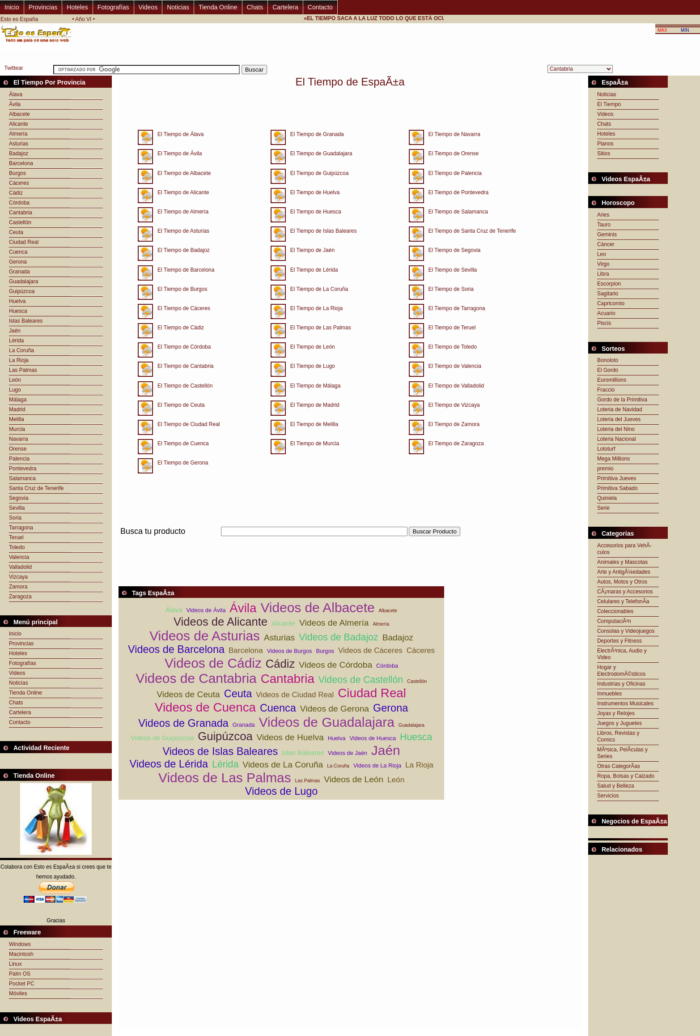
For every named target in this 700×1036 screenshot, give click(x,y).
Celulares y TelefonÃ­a (623, 601)
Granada (19, 272)
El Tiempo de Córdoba (182, 347)
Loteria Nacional (616, 439)
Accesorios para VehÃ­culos (624, 548)
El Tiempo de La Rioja (314, 308)
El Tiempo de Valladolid (454, 386)
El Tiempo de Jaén (310, 250)
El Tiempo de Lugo (310, 366)
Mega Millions (613, 459)
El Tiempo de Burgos (180, 289)
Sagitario (607, 293)
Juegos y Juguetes (619, 723)
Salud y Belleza (615, 786)
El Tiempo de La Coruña (317, 289)
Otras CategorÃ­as (618, 766)
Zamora (18, 587)
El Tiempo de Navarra (452, 134)
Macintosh (21, 954)
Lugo (15, 390)
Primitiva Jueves (616, 478)
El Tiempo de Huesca (313, 212)
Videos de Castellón (360, 679)
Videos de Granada (183, 723)
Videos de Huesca (372, 738)
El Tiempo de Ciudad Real (186, 424)
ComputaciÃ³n (614, 621)
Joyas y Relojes (616, 713)
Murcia (17, 429)
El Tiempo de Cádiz (178, 327)
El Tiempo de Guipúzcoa (317, 173)
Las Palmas (23, 370)
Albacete (19, 114)
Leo (601, 254)
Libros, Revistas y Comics (618, 736)
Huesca (18, 311)
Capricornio (610, 303)
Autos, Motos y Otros (622, 582)
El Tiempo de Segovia (452, 250)
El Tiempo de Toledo (450, 347)
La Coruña (21, 350)
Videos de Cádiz (213, 663)
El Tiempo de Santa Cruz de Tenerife (470, 231)
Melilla (16, 419)
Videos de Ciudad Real (295, 695)
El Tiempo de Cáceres (181, 308)
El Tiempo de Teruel (450, 327)
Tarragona (21, 527)
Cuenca (18, 252)
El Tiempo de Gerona (180, 463)
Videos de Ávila (205, 610)
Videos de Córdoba (335, 664)
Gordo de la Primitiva (622, 399)
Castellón (20, 222)
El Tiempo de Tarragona (454, 308)
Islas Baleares (25, 321)
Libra (603, 274)
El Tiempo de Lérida (312, 270)
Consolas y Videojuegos (626, 631)
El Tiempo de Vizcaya (452, 405)
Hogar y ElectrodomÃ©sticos (621, 670)
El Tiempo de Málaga (313, 386)
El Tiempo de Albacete (182, 173)
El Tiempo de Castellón (182, 386)
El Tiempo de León (310, 347)
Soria (15, 518)
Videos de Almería (334, 622)
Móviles (18, 993)
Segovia (18, 498)
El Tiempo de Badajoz (181, 250)
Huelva (17, 301)
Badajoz (18, 153)
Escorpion (609, 284)
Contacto (320, 7)
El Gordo (607, 370)
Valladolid (20, 567)
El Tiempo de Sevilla (450, 270)
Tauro (604, 225)
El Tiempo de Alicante (181, 192)
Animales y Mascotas (622, 562)
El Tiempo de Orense (451, 153)
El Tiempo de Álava (178, 134)
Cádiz (16, 193)
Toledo (17, 547)
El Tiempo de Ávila (177, 153)
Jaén (15, 331)
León (15, 380)
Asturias (18, 144)
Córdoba (19, 203)
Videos (148, 7)
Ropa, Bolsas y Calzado (625, 776)
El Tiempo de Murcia (312, 443)
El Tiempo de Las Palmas (318, 327)
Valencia (19, 557)
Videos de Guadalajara (327, 722)
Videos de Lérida (168, 764)
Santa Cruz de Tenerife (36, 488)
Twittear (13, 68)
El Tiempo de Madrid (312, 405)
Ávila (15, 104)
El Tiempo (609, 104)
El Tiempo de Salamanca (456, 212)
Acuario (606, 313)
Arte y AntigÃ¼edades (623, 572)
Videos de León (353, 779)
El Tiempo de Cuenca (181, 443)
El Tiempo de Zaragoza (454, 443)
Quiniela (607, 498)
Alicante (18, 124)
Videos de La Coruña (282, 764)
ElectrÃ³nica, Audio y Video (622, 654)
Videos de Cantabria (196, 678)
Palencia (19, 459)
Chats (255, 7)
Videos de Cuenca (205, 707)
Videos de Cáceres (370, 650)
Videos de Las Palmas (224, 777)
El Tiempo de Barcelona (183, 270)
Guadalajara (23, 281)
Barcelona (21, 163)
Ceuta (16, 232)
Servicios (608, 796)
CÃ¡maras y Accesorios (625, 591)
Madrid (17, 409)
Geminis (607, 234)
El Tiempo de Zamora (452, 424)
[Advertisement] (281, 541)
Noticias (178, 7)
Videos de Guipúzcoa (162, 738)
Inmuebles (609, 694)
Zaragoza (20, 596)
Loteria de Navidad (619, 409)
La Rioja (19, 360)
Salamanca (22, 478)
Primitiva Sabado (617, 488)
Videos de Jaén (347, 753)
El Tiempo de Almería (180, 212)
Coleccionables (615, 611)
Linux (15, 964)
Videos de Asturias (204, 635)
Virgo (603, 264)
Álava (15, 94)
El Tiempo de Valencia (453, 366)
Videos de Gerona (334, 708)
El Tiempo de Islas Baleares (321, 231)
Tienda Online (218, 7)
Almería (18, 134)
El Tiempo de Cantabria (183, 366)
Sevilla (17, 508)
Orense (17, 449)
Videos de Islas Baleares (220, 751)
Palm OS (19, 974)
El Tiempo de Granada (315, 134)
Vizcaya (18, 577)
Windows (20, 944)
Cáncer (606, 244)
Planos (605, 144)
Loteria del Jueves (619, 419)
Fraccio (606, 390)
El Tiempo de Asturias (181, 231)
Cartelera (285, 7)
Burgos (17, 173)
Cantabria (20, 212)
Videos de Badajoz (338, 637)
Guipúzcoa (21, 291)
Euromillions (611, 380)
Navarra (18, 439)
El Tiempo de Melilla (312, 424)
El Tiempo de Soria (449, 289)
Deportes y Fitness (619, 641)
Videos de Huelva (290, 737)
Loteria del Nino (616, 429)
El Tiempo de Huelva (313, 192)
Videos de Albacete (317, 607)
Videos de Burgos (289, 651)
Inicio (11, 7)
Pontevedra (22, 468)
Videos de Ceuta (188, 694)
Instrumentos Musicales (625, 703)
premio (605, 468)
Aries (603, 215)
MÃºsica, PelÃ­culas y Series (622, 752)
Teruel (16, 537)
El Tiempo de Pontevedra (456, 192)
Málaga (17, 399)
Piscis (604, 323)
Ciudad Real (23, 242)
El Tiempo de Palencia (453, 173)
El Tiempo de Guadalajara (319, 153)
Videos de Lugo (281, 791)
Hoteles (77, 7)
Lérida (16, 340)
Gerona (18, 262)
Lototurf (606, 449)
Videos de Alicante (220, 621)
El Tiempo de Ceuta (178, 405)
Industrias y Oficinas (621, 684)
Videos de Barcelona (176, 649)
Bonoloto (607, 360)
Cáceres (19, 183)
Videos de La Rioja (377, 765)
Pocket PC (21, 984)
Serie (603, 508)
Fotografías (113, 7)
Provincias (43, 7)
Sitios (603, 153)
